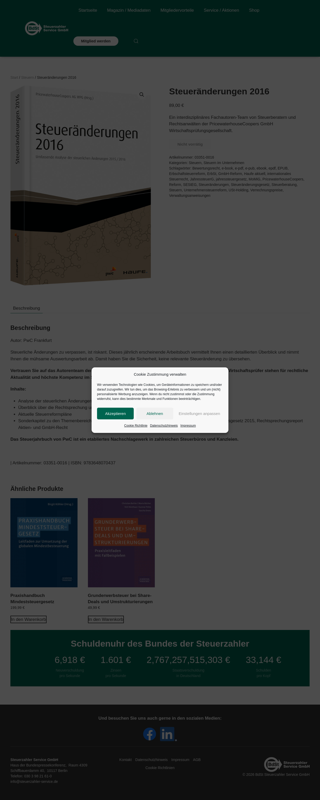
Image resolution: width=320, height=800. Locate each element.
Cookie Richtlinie (135, 425)
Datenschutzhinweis (164, 425)
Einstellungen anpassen (199, 413)
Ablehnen (154, 413)
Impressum (188, 425)
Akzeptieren (115, 413)
